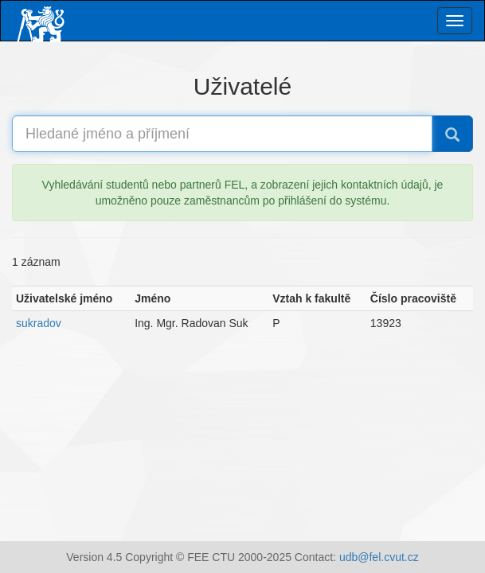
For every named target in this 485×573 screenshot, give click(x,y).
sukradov (38, 323)
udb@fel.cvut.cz (379, 557)
